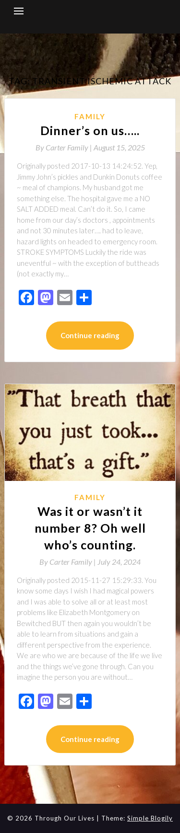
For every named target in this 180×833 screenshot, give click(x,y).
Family (90, 116)
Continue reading (90, 335)
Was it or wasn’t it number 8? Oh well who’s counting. (90, 528)
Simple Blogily (150, 818)
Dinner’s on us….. (90, 130)
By (65, 147)
